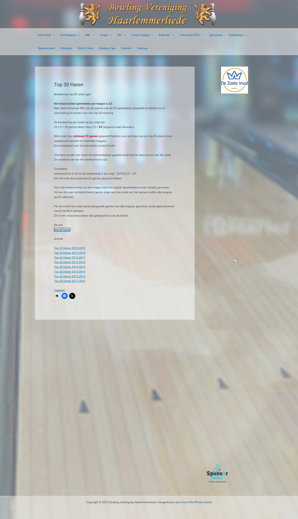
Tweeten (59, 290)
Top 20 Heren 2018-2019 (69, 248)
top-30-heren (62, 229)
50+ (121, 35)
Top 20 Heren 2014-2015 (69, 267)
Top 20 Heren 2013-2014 (69, 271)
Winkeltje (66, 48)
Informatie (46, 35)
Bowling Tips (107, 48)
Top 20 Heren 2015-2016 (69, 262)
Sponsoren (216, 35)
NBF (89, 35)
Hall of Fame (86, 48)
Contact (126, 48)
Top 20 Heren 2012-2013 (69, 276)
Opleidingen (238, 35)
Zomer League (142, 35)
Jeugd (105, 35)
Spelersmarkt (46, 48)
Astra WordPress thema (197, 502)
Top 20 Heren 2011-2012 (69, 281)
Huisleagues (70, 35)
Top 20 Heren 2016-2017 (69, 257)
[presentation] (53, 35)
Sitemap (142, 48)
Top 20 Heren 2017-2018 (69, 253)
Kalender (166, 35)
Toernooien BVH (191, 35)
